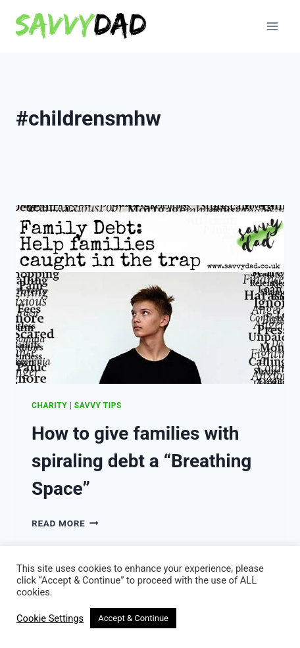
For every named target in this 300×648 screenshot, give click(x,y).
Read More (65, 523)
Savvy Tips (98, 405)
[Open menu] (272, 26)
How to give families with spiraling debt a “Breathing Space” (141, 461)
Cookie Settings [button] (50, 618)
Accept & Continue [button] (133, 618)
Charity (49, 405)
